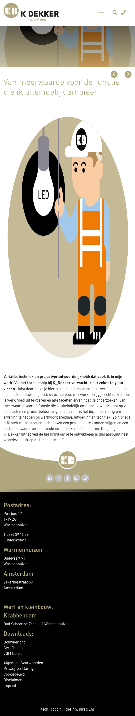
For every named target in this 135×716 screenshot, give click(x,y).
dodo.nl (56, 710)
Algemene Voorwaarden (23, 663)
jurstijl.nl (86, 710)
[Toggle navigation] (101, 14)
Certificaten (13, 648)
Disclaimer (13, 680)
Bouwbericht (14, 642)
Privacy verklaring (19, 669)
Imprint (10, 686)
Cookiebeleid (14, 675)
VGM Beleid (13, 654)
